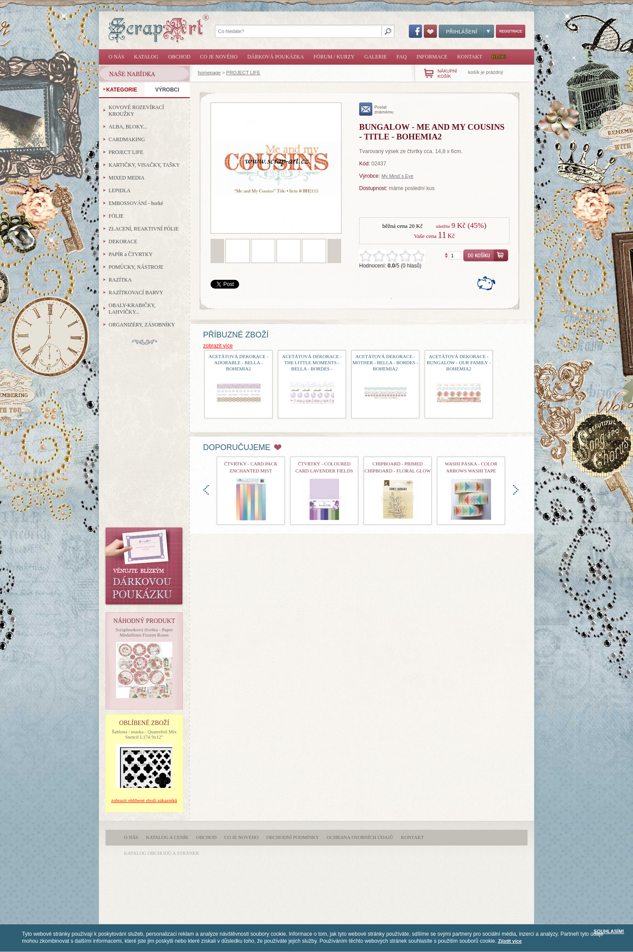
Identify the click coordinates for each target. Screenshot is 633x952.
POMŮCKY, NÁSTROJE (136, 267)
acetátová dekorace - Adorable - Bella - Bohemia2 (238, 362)
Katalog (146, 57)
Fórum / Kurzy (333, 57)
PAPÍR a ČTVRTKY (131, 254)
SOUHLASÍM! (608, 931)
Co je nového (218, 57)
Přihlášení (466, 31)
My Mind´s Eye (398, 176)
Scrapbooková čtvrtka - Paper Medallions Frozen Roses (144, 632)
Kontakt (469, 57)
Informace (431, 57)
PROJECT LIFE (243, 72)
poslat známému (376, 109)
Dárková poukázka (275, 57)
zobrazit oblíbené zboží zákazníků (144, 800)
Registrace (510, 31)
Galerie (375, 57)
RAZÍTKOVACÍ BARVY (136, 292)
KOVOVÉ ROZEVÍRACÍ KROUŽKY (136, 110)
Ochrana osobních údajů (360, 837)
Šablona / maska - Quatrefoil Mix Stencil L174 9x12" (144, 734)
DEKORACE (123, 241)
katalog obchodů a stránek (161, 853)
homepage (209, 72)
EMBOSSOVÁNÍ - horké (136, 203)
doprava (516, 490)
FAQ (402, 57)
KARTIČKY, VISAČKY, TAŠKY (144, 165)
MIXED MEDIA (127, 178)
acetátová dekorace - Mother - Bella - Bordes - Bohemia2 (385, 362)
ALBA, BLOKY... (128, 127)
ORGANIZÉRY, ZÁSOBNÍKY (142, 325)
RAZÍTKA (120, 280)
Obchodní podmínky (292, 837)
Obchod (179, 57)
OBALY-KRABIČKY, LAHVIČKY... (132, 308)
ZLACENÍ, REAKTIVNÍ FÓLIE (144, 229)
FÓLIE (116, 216)
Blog (499, 57)
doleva (206, 490)
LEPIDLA (120, 190)
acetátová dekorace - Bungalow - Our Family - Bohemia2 (459, 362)
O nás (116, 57)
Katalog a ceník (167, 837)
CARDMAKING (127, 139)
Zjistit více (510, 941)
